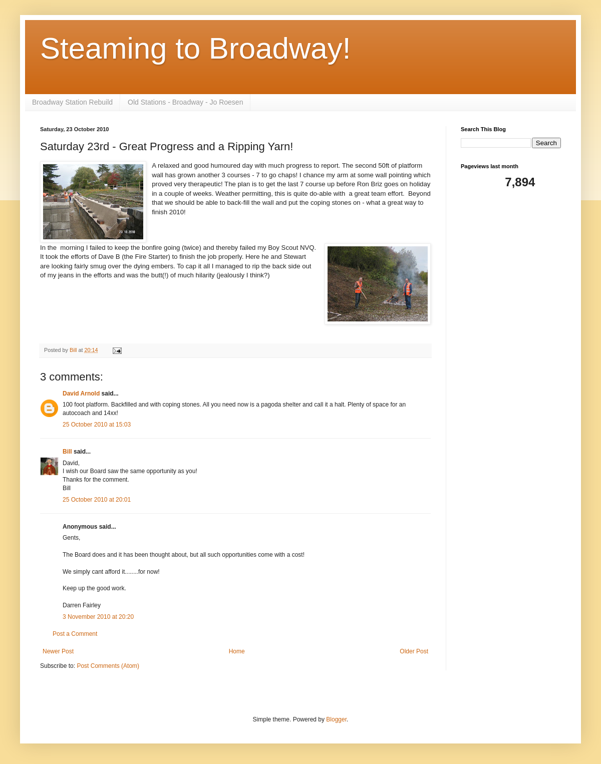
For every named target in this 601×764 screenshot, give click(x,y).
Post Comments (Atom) (108, 665)
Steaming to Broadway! (195, 48)
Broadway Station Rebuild (72, 102)
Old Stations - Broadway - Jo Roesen (185, 102)
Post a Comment (75, 633)
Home (237, 651)
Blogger (336, 719)
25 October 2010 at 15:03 (97, 424)
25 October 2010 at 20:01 (97, 499)
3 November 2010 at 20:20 (98, 616)
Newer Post (58, 651)
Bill (67, 451)
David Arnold (81, 393)
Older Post (414, 651)
